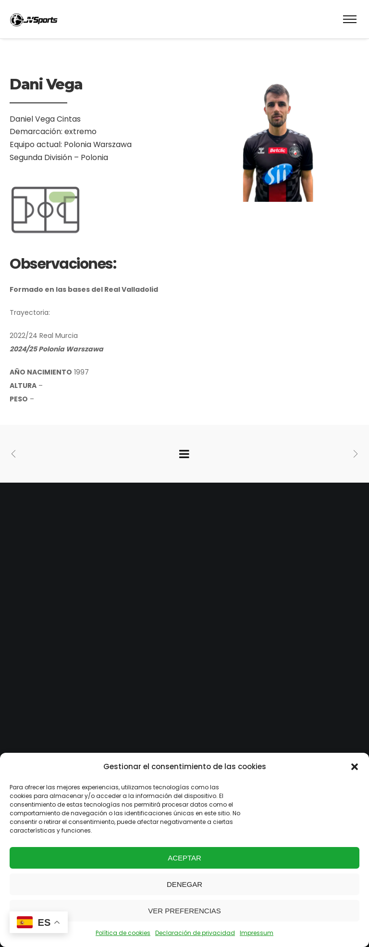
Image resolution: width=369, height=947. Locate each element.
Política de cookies (123, 933)
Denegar (184, 884)
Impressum (256, 933)
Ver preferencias (184, 911)
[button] (354, 767)
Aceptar (184, 858)
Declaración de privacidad (195, 933)
